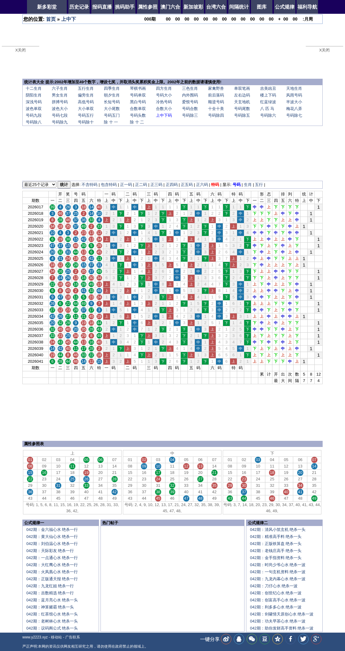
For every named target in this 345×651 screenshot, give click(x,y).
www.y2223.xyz (35, 637)
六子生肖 (60, 88)
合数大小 (164, 108)
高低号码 (86, 102)
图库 (262, 6)
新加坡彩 (193, 6)
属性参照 (147, 6)
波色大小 (60, 108)
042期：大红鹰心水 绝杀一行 (52, 564)
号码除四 (216, 115)
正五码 (187, 184)
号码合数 (190, 108)
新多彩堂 (47, 6)
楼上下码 (268, 95)
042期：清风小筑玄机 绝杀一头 (277, 529)
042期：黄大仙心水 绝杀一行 (52, 536)
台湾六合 (216, 6)
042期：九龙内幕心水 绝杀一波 (277, 579)
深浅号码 (34, 102)
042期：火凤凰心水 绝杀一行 (52, 572)
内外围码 (190, 95)
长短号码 (112, 102)
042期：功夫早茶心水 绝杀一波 (277, 621)
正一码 (126, 184)
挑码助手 (125, 6)
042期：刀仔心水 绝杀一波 (274, 586)
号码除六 (268, 115)
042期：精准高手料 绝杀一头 (275, 536)
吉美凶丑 (268, 88)
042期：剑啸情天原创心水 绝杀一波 (281, 614)
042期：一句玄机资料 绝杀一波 (277, 572)
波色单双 (34, 108)
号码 (237, 184)
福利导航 (307, 6)
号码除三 (190, 115)
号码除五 (242, 115)
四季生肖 (112, 88)
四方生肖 (164, 88)
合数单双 (138, 108)
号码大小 (164, 95)
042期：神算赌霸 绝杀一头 (50, 607)
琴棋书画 (138, 88)
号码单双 (138, 95)
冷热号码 (164, 102)
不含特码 (89, 184)
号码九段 (34, 115)
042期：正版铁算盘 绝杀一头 (275, 543)
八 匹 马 (267, 108)
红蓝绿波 (268, 102)
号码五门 (112, 115)
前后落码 (216, 95)
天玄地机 (242, 102)
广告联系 (72, 637)
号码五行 (86, 115)
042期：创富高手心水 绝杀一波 (277, 600)
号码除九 (60, 122)
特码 (215, 184)
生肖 (248, 184)
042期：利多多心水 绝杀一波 (275, 607)
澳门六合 (170, 6)
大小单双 (86, 108)
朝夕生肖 (112, 95)
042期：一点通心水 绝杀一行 (52, 557)
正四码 (172, 184)
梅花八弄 (294, 108)
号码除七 (294, 115)
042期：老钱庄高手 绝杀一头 (275, 550)
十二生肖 (34, 88)
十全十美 (216, 108)
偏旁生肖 (86, 95)
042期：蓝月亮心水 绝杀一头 (52, 600)
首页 (51, 19)
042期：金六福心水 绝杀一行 (52, 529)
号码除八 (34, 122)
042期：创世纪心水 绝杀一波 (275, 593)
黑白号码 (138, 102)
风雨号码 (294, 95)
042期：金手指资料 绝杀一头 (275, 557)
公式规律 (284, 6)
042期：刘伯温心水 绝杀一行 (52, 543)
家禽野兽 (216, 88)
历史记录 (79, 6)
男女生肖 (60, 95)
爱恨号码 (190, 102)
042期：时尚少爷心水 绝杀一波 (277, 564)
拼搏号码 (60, 102)
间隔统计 (239, 6)
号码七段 (60, 115)
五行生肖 (86, 88)
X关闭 (20, 50)
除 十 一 (111, 122)
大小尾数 (112, 108)
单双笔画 (242, 88)
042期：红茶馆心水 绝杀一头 (52, 614)
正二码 (141, 184)
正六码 (202, 184)
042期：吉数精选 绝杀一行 (50, 593)
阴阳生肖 (34, 95)
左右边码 (242, 95)
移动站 (56, 637)
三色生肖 (190, 88)
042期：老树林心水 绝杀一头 (52, 621)
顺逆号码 (216, 102)
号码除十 (86, 122)
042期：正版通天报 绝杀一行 (52, 579)
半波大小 (294, 102)
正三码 (156, 184)
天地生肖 (294, 88)
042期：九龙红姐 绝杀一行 (50, 586)
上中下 (68, 19)
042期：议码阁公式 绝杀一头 (52, 628)
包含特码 (109, 184)
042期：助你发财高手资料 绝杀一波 (281, 628)
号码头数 (138, 115)
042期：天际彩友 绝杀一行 (50, 550)
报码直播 (102, 6)
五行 (259, 184)
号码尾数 (242, 108)
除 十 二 (137, 122)
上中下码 (164, 115)
